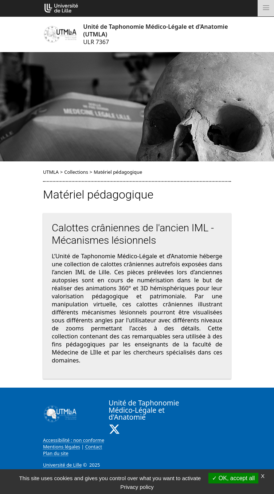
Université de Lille (62, 465)
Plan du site (55, 453)
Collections (76, 172)
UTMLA (51, 172)
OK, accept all (233, 478)
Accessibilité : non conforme (73, 440)
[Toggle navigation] (266, 8)
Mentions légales (61, 446)
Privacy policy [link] (137, 487)
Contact (93, 446)
